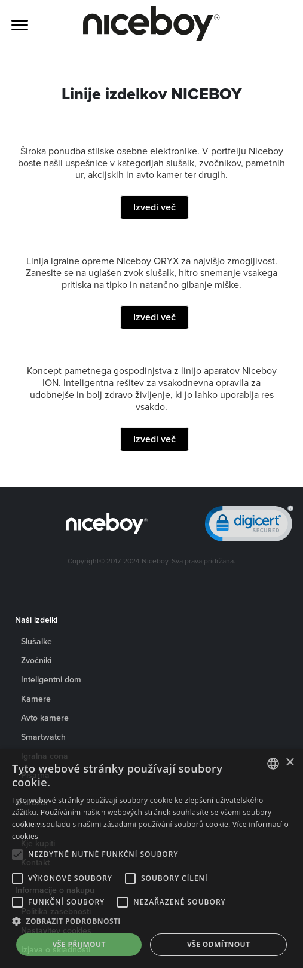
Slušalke (36, 641)
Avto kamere (45, 718)
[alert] (151, 858)
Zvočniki (36, 660)
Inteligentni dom (51, 679)
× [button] (289, 762)
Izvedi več (154, 207)
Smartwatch (43, 737)
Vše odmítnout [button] (218, 944)
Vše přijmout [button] (79, 944)
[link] (249, 526)
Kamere (36, 698)
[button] (151, 921)
